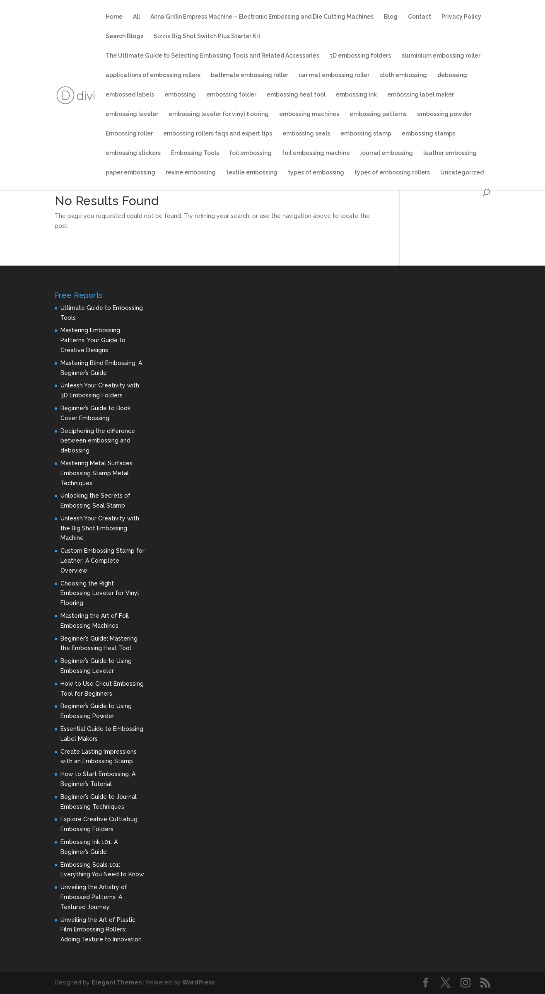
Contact (419, 17)
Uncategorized (462, 172)
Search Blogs (124, 36)
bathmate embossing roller (249, 75)
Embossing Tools (195, 153)
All (136, 17)
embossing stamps (429, 134)
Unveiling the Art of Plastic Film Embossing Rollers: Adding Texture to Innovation (101, 930)
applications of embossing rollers (153, 75)
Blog (391, 17)
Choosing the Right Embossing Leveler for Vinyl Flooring (99, 593)
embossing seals (306, 134)
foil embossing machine (316, 153)
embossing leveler (132, 114)
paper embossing (130, 172)
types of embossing (316, 172)
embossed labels (130, 95)
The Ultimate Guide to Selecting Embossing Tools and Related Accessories (212, 56)
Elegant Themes (117, 982)
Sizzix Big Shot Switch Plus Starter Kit (207, 36)
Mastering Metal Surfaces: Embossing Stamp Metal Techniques (97, 473)
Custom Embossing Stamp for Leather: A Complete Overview (102, 560)
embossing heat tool (296, 95)
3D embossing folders (360, 56)
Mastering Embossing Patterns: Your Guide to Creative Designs (92, 340)
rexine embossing (191, 172)
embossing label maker (420, 95)
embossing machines (309, 114)
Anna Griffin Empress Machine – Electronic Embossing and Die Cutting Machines (262, 17)
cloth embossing (403, 75)
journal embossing (386, 153)
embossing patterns (378, 114)
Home (114, 17)
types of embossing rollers (392, 172)
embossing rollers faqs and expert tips (217, 134)
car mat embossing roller (334, 75)
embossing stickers (133, 153)
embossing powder (444, 114)
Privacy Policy (461, 17)
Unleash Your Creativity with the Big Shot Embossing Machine (99, 528)
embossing (180, 95)
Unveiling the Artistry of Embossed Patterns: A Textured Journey (93, 897)
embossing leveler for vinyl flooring (219, 114)
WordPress (198, 982)
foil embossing (250, 153)
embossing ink (356, 95)
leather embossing (450, 153)
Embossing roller (129, 134)
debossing (452, 75)
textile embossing (251, 172)
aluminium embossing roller (440, 56)
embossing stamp (365, 134)
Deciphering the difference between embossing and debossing (97, 441)
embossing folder (231, 95)
